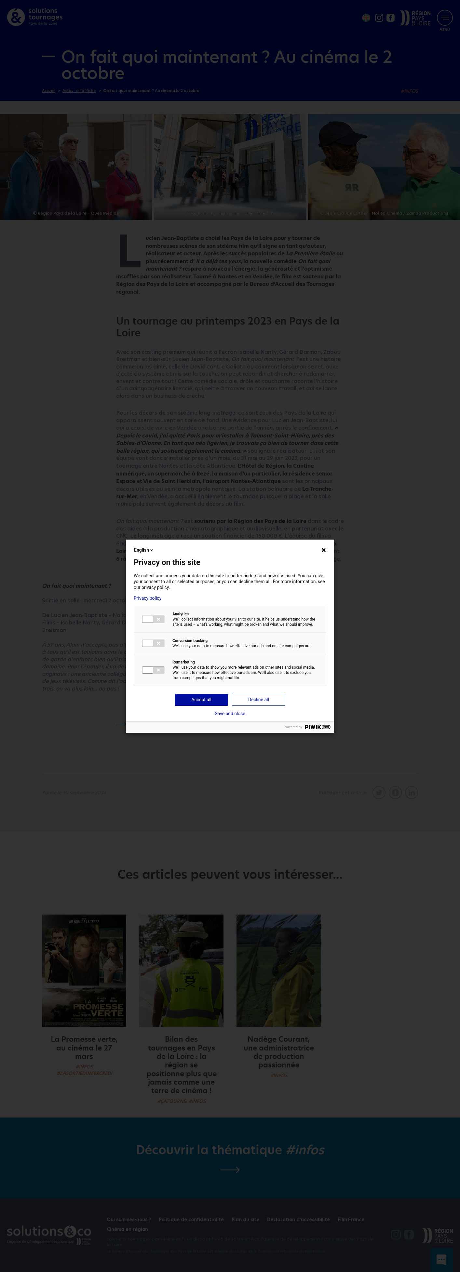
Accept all (201, 699)
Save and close (230, 713)
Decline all (258, 699)
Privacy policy (147, 598)
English (144, 550)
